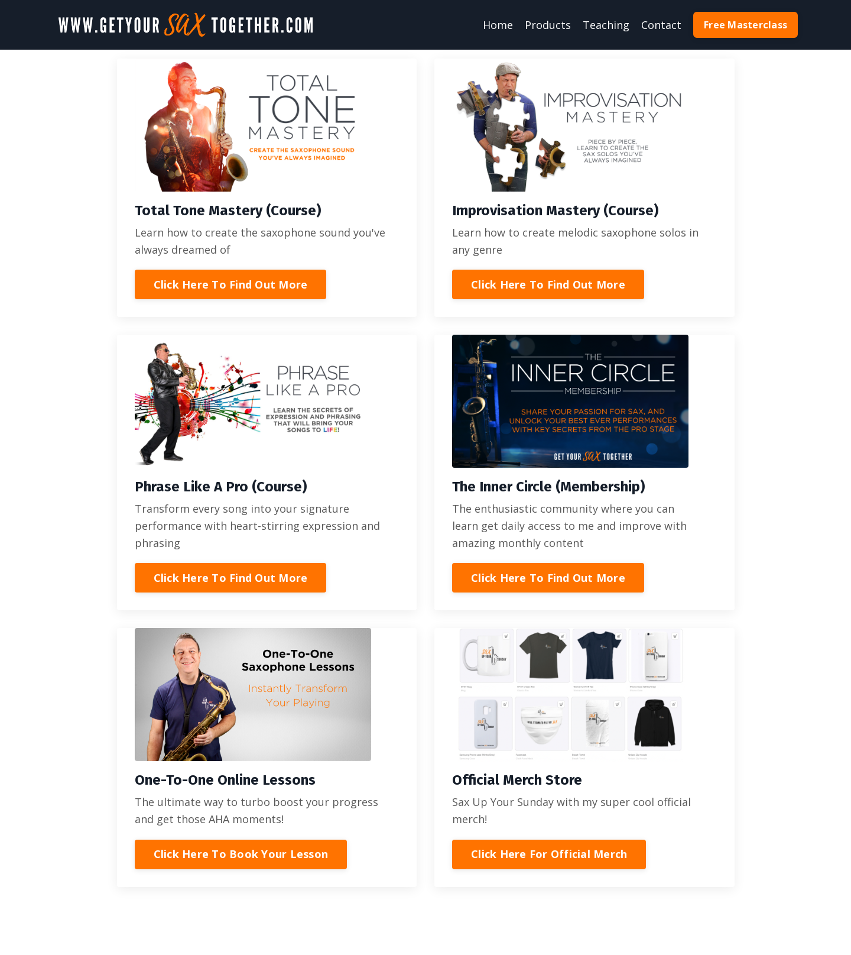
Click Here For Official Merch (549, 854)
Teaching (606, 25)
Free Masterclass (745, 24)
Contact (661, 25)
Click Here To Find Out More (231, 284)
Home (498, 25)
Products (548, 25)
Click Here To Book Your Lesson (241, 854)
